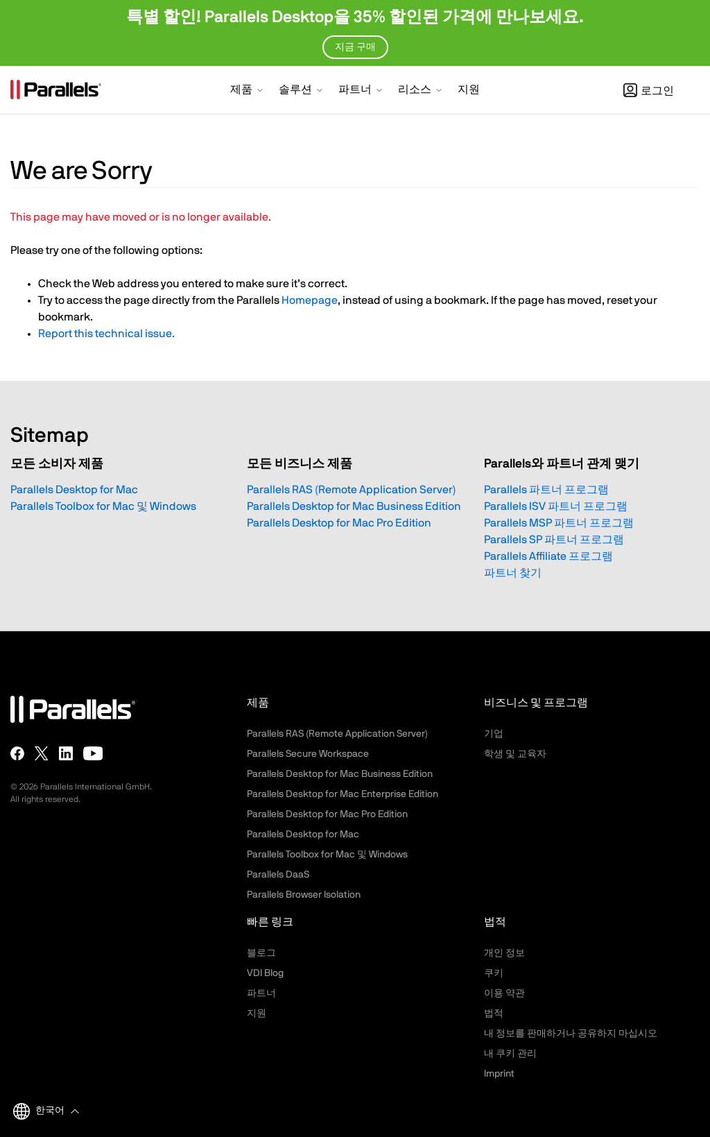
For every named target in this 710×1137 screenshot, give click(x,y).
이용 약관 (504, 993)
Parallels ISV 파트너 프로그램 (555, 506)
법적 (493, 1013)
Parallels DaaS (278, 875)
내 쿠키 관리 (510, 1054)
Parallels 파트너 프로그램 (546, 489)
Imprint (499, 1074)
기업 (493, 734)
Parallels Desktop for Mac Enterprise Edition (342, 794)
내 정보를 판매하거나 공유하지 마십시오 (570, 1033)
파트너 (261, 993)
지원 (256, 1013)
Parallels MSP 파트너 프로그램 (559, 523)
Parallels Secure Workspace (308, 754)
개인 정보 (504, 953)
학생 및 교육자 (515, 754)
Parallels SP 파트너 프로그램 (554, 539)
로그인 (648, 90)
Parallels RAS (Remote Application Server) (351, 489)
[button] (248, 91)
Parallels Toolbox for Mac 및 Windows (103, 506)
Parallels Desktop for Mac (74, 489)
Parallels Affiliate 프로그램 (548, 556)
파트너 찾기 (513, 573)
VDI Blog (265, 973)
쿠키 (493, 973)
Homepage (310, 300)
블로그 (261, 953)
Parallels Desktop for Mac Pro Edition (339, 523)
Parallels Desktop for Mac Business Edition (354, 506)
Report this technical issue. (106, 333)
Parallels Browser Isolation (304, 895)
